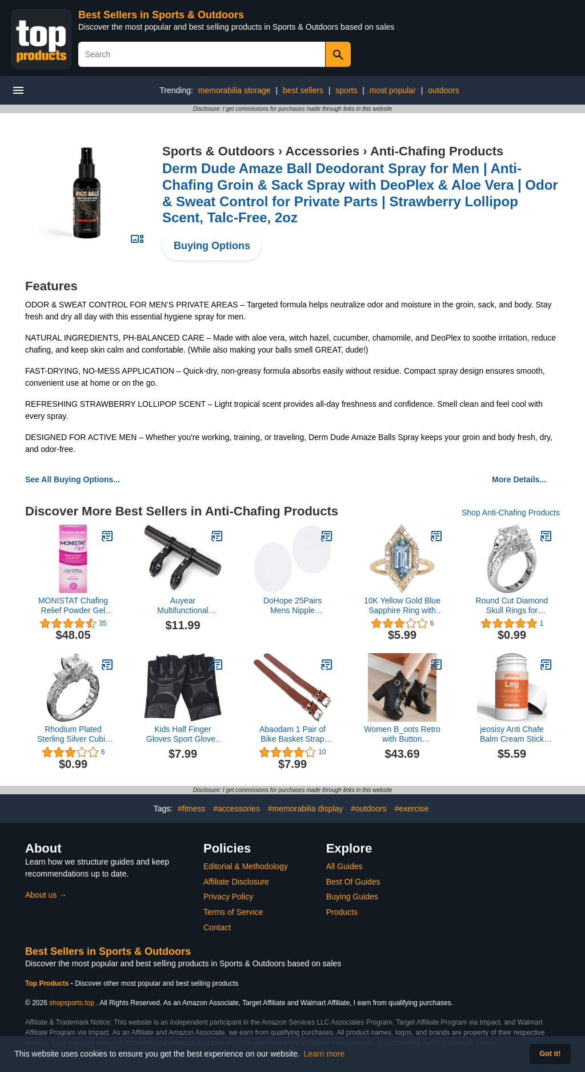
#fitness (191, 808)
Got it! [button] (549, 1054)
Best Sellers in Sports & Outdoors (161, 15)
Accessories (323, 151)
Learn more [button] (324, 1053)
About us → (46, 894)
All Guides (344, 866)
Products (342, 912)
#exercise (411, 808)
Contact (217, 927)
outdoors (443, 90)
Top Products (48, 983)
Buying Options (212, 245)
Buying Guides (352, 896)
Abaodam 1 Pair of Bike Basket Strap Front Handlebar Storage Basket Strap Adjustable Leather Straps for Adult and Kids (292, 734)
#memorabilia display (305, 808)
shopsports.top (71, 1003)
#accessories (236, 808)
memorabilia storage (234, 90)
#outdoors (368, 808)
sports (346, 90)
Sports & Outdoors (218, 151)
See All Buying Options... (72, 479)
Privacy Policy (228, 896)
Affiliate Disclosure (236, 881)
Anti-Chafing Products (436, 151)
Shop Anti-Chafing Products (511, 512)
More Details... (519, 479)
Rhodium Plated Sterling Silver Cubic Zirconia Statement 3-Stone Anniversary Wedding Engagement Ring (73, 734)
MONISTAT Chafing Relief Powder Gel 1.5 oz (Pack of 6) (73, 605)
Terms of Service (233, 912)
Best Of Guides (353, 881)
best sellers (303, 90)
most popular (393, 90)
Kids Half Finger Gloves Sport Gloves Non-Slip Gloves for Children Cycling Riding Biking (182, 734)
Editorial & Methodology (245, 866)
